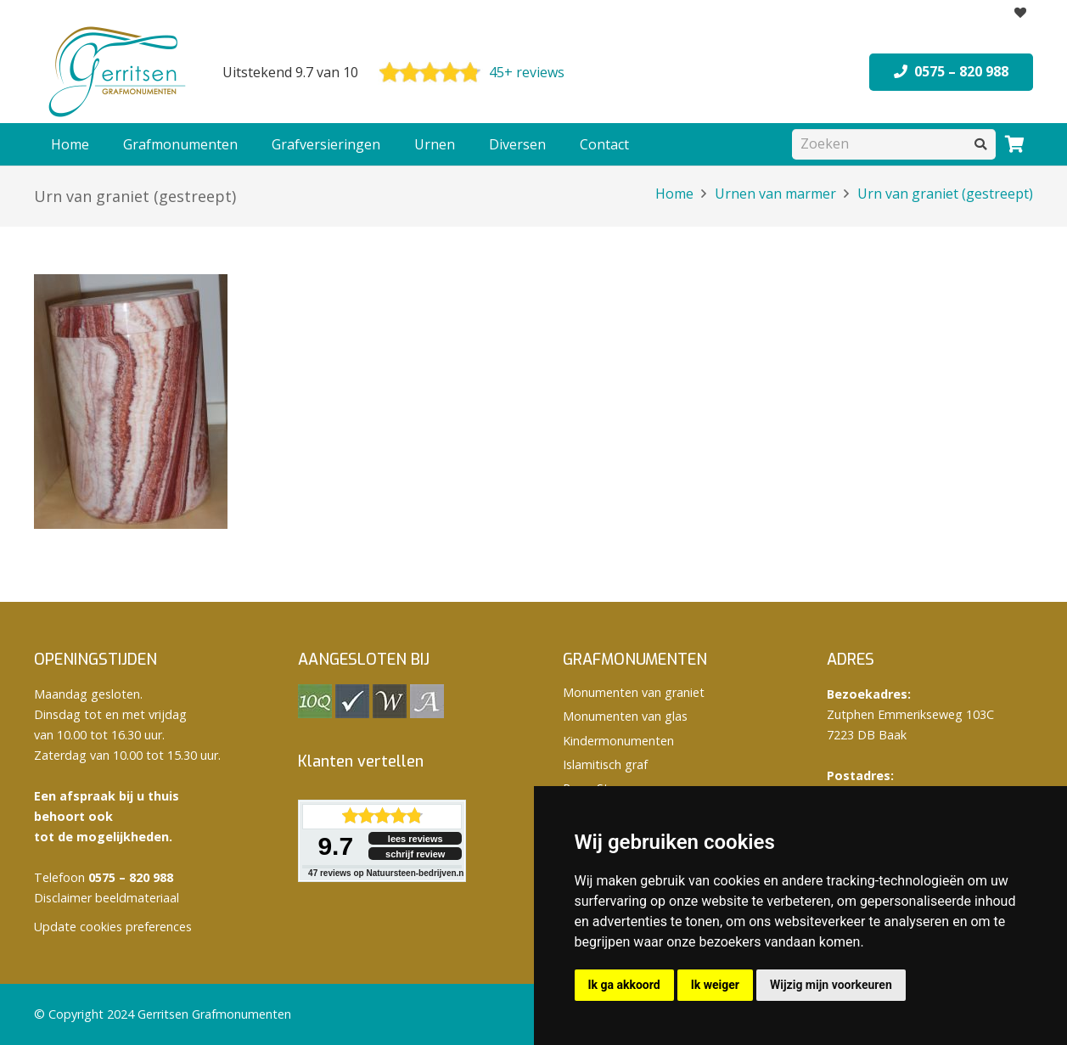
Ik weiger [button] (715, 985)
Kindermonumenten (618, 741)
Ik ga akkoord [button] (624, 985)
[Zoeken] (894, 144)
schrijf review (415, 854)
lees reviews (415, 839)
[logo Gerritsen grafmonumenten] (119, 72)
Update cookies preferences (113, 927)
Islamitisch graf (605, 764)
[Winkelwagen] (1014, 144)
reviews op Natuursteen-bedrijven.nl (387, 873)
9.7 (335, 846)
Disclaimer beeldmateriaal (106, 898)
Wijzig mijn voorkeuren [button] (831, 985)
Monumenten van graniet (634, 692)
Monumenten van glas (625, 716)
